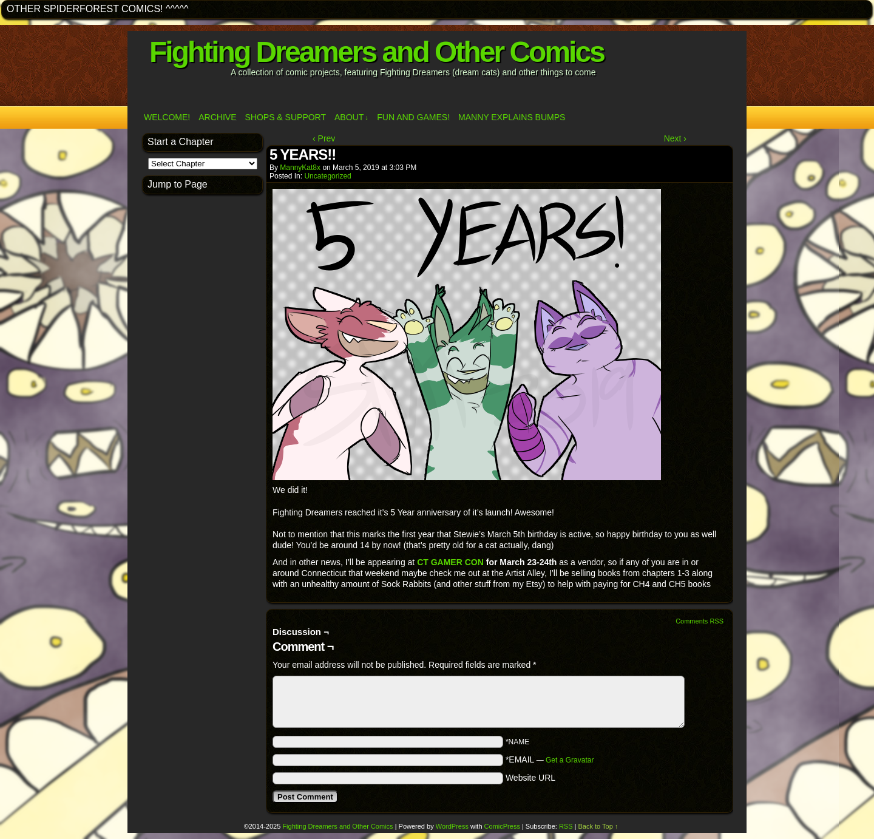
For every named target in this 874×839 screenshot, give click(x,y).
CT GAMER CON (451, 562)
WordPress (452, 826)
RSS (566, 826)
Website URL (530, 778)
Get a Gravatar (570, 760)
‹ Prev (324, 138)
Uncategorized (327, 176)
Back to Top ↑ (598, 826)
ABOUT (351, 117)
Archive (217, 117)
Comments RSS (699, 621)
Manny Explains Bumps (511, 117)
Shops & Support (285, 117)
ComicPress (502, 826)
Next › (675, 138)
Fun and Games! (413, 117)
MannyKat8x (300, 167)
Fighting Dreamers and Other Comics (376, 52)
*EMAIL (550, 759)
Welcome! (167, 117)
